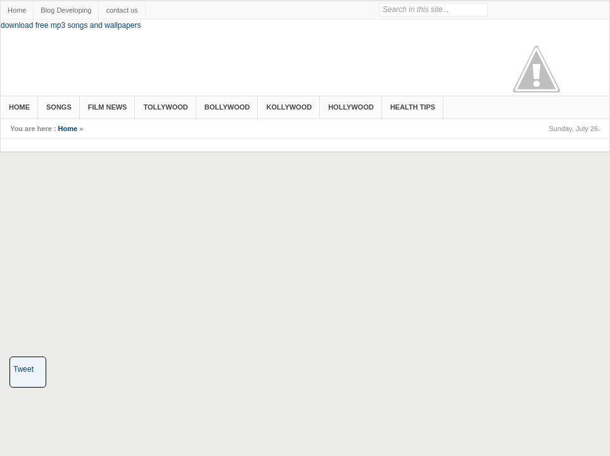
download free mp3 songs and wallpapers (71, 25)
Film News (107, 107)
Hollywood (351, 107)
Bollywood (227, 107)
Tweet (23, 369)
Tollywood (165, 107)
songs (59, 107)
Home (17, 10)
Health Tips (412, 107)
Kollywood (289, 107)
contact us (121, 10)
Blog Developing (66, 10)
